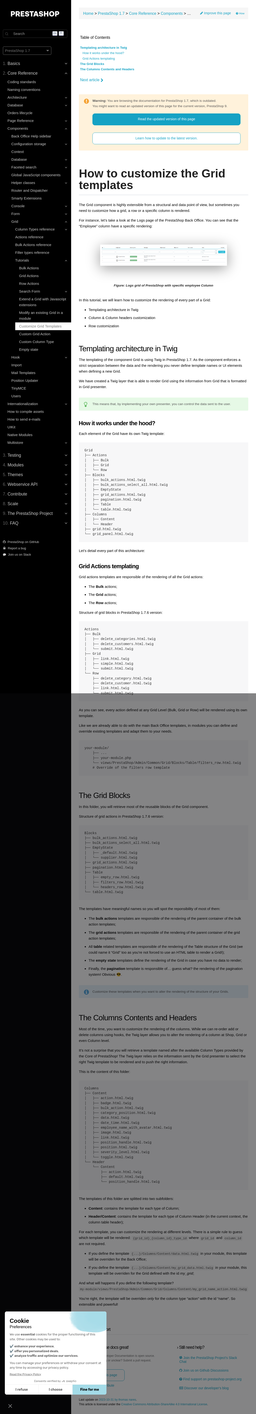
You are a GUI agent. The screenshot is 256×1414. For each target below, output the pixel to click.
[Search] (36, 34)
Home (90, 13)
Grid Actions (30, 276)
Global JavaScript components (36, 175)
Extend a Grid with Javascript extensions (43, 302)
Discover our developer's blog (204, 1388)
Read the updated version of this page (167, 119)
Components (173, 13)
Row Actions (30, 283)
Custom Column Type (37, 342)
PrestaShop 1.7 (112, 13)
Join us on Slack (18, 554)
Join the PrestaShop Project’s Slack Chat (209, 1359)
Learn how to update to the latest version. (167, 138)
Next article (93, 80)
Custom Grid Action (35, 334)
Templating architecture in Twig (105, 48)
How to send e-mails (24, 419)
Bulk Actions (30, 268)
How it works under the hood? (105, 53)
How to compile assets (26, 411)
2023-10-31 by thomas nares (118, 1399)
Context (18, 152)
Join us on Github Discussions (204, 1370)
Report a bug (15, 548)
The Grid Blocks (94, 64)
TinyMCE (19, 388)
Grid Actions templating (100, 58)
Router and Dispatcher (30, 190)
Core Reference (144, 13)
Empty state (29, 349)
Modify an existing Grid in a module (42, 315)
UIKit (12, 427)
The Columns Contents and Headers (109, 69)
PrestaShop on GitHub (22, 542)
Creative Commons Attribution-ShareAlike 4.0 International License (166, 1404)
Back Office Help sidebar (32, 136)
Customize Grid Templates (41, 326)
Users (17, 396)
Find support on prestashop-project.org (211, 1379)
